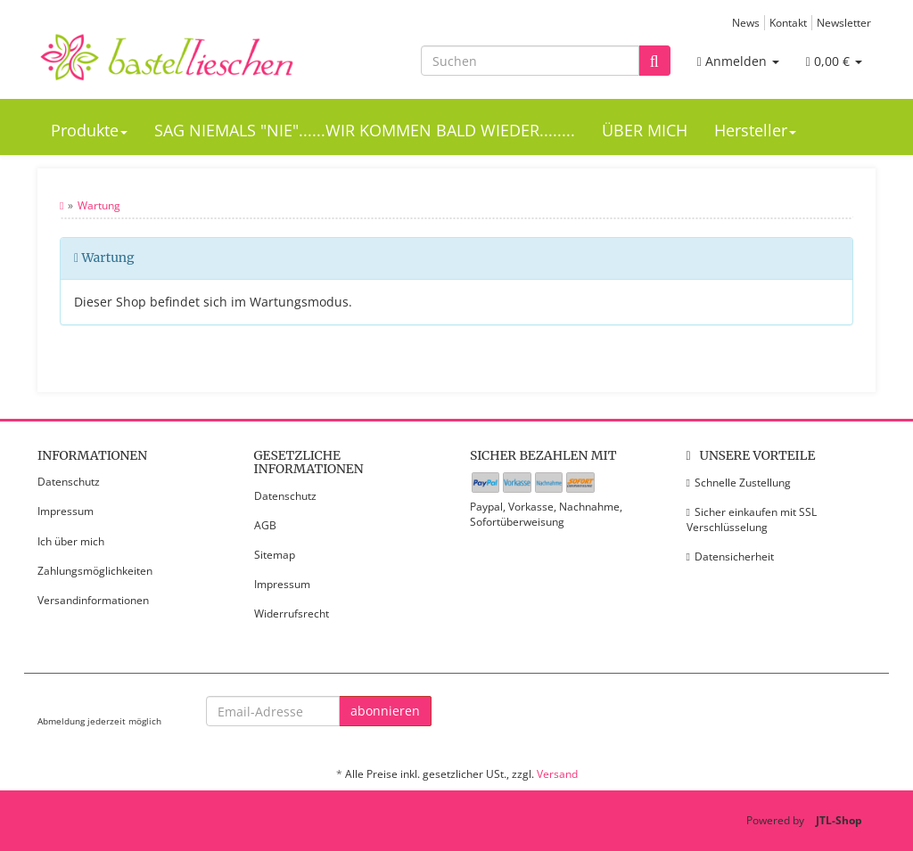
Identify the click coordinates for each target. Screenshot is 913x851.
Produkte (89, 130)
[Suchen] (530, 60)
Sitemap (274, 554)
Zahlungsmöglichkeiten (94, 570)
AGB (265, 525)
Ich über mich (70, 541)
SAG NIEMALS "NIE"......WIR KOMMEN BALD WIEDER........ (364, 130)
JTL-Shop (839, 820)
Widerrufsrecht (291, 613)
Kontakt (788, 22)
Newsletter (844, 22)
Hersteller (755, 130)
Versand (557, 773)
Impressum (65, 511)
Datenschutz (68, 481)
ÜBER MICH (644, 130)
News (746, 22)
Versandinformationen (93, 600)
